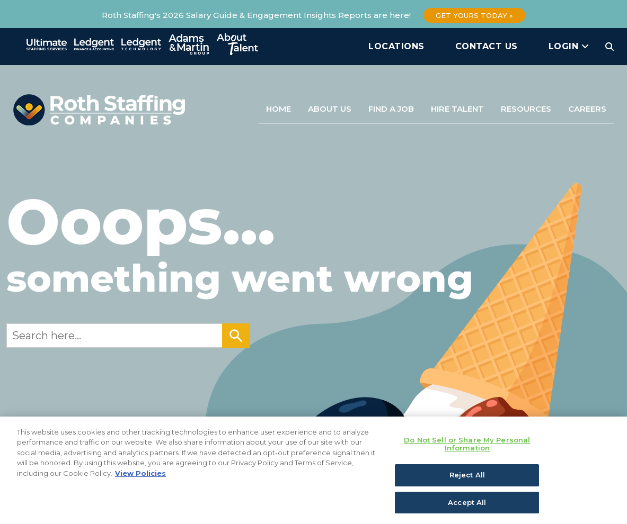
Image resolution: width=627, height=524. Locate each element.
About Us (329, 109)
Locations (396, 46)
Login (569, 46)
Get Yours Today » (474, 15)
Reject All (467, 478)
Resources (526, 109)
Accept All (467, 505)
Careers (587, 109)
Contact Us (486, 46)
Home (278, 109)
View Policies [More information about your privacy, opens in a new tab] (140, 476)
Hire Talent (457, 109)
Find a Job (391, 109)
